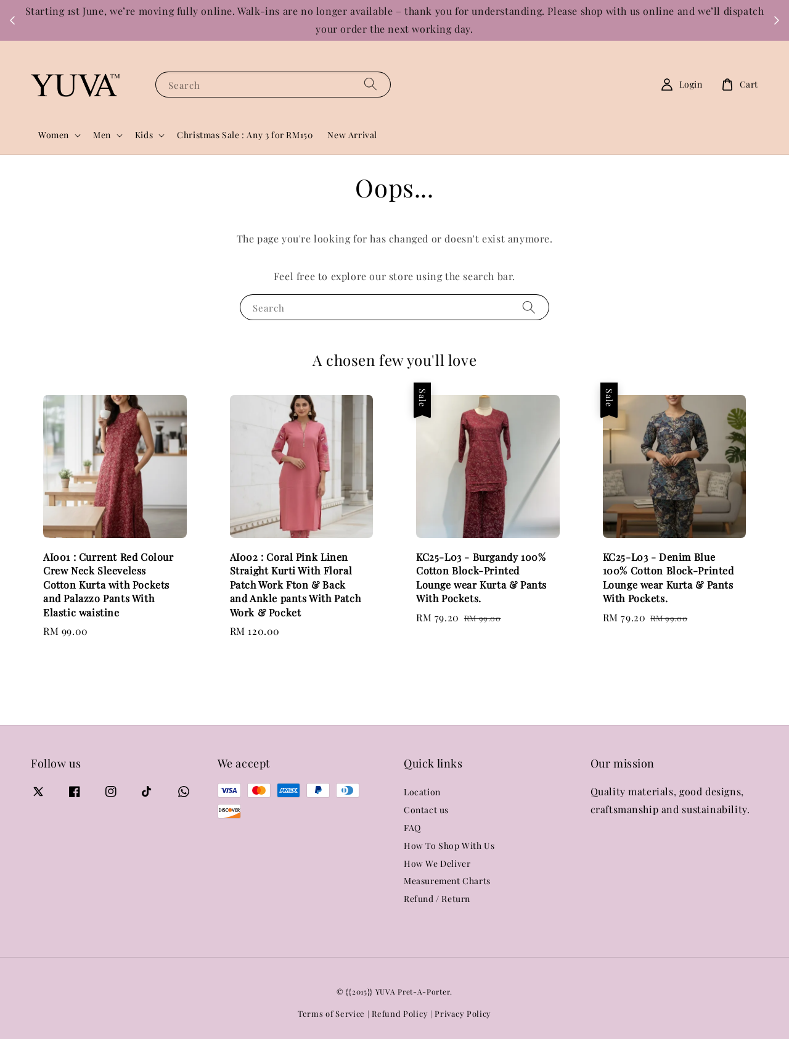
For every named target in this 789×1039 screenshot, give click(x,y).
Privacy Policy (463, 1013)
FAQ (412, 828)
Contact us (426, 810)
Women (53, 135)
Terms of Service (331, 1013)
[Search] (370, 84)
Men (102, 135)
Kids (144, 135)
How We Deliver (437, 863)
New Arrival (352, 135)
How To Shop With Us (449, 845)
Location (422, 792)
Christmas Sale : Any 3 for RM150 (245, 135)
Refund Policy (400, 1013)
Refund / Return (437, 898)
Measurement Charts (447, 881)
